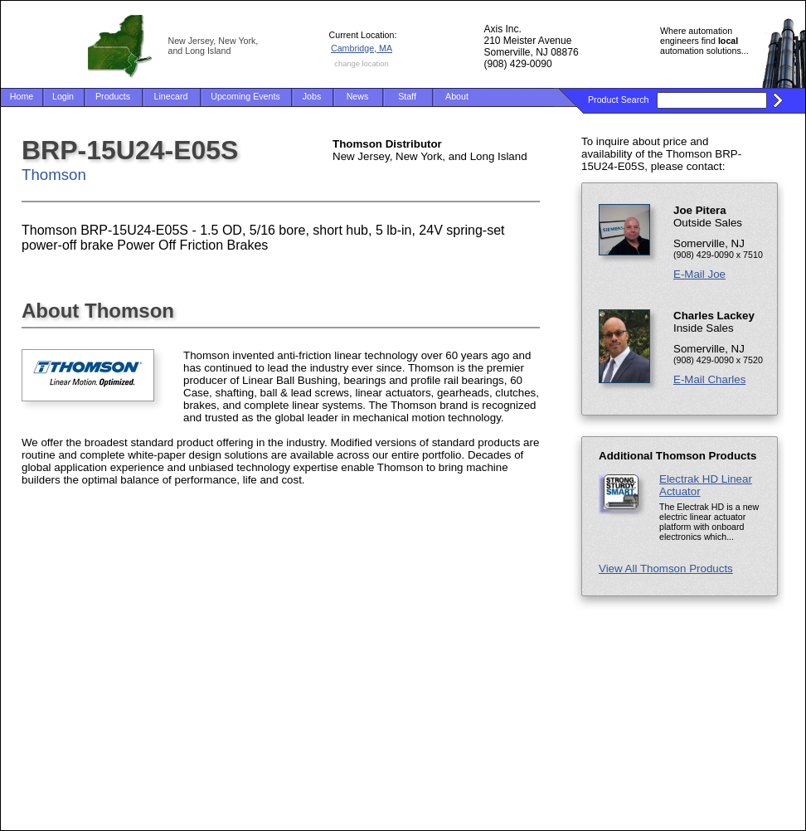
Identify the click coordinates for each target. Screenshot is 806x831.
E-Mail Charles (709, 379)
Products (112, 96)
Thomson (54, 174)
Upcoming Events (245, 96)
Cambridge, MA (361, 48)
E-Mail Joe (699, 274)
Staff (407, 96)
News (358, 96)
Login (63, 96)
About (457, 96)
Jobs (312, 96)
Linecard (171, 96)
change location (361, 64)
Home (21, 96)
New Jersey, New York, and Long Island (213, 46)
